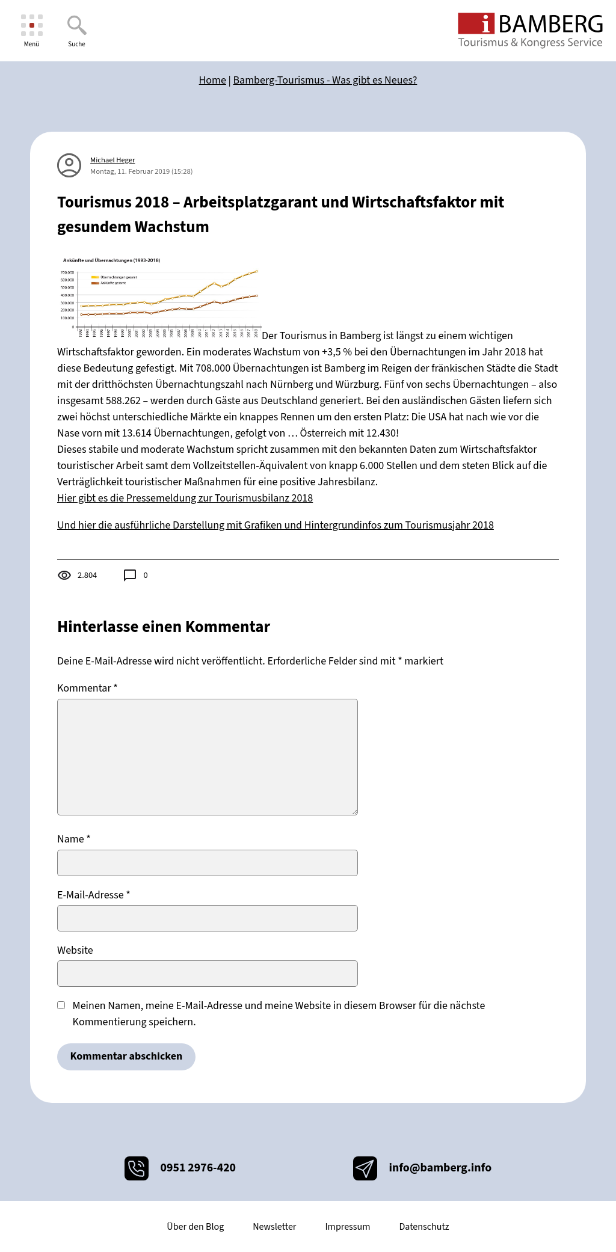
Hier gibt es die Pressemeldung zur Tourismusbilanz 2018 (185, 498)
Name (74, 839)
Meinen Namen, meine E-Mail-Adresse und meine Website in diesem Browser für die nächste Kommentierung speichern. (279, 1014)
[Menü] (31, 31)
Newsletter (274, 1226)
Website (75, 950)
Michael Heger (112, 160)
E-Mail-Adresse (94, 895)
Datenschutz (424, 1226)
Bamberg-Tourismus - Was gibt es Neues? (325, 80)
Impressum (347, 1226)
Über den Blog (195, 1226)
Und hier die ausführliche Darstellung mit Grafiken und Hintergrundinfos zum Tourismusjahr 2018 (275, 525)
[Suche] (76, 31)
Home (212, 80)
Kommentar (87, 688)
